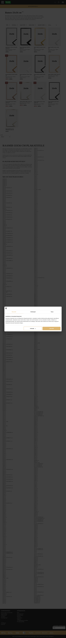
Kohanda (33, 328)
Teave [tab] (52, 311)
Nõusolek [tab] (14, 311)
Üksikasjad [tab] (32, 311)
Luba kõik (51, 328)
